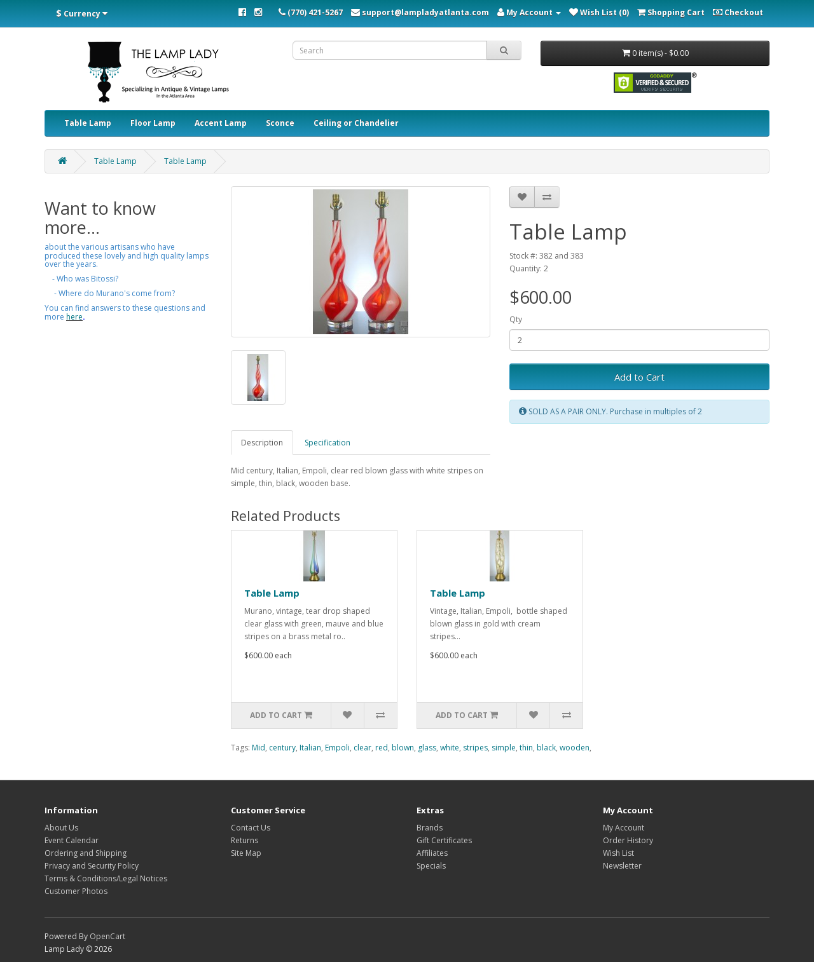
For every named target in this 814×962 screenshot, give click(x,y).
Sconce (280, 123)
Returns (244, 840)
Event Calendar (72, 840)
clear (362, 747)
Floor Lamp (153, 123)
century (282, 747)
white (449, 747)
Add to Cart (639, 376)
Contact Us (250, 827)
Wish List (618, 853)
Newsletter (622, 865)
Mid (258, 747)
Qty (515, 319)
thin (526, 747)
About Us (61, 827)
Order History (628, 840)
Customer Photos (76, 891)
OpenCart (107, 936)
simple (504, 747)
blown (403, 747)
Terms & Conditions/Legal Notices (106, 878)
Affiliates (432, 853)
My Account (623, 827)
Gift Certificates (444, 840)
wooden (575, 747)
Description (262, 442)
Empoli (337, 747)
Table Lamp (87, 123)
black (546, 747)
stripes (475, 747)
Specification (327, 442)
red (381, 747)
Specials (431, 865)
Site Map (246, 853)
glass (427, 747)
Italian (310, 747)
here (74, 316)
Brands (430, 827)
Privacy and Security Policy (92, 865)
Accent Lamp (221, 123)
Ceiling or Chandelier (356, 123)
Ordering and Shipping (86, 853)
